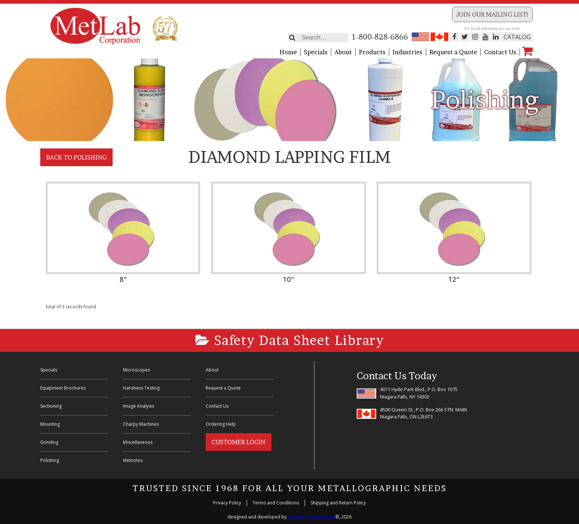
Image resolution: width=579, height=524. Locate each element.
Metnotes (133, 460)
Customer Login (238, 442)
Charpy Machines (141, 424)
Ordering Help (221, 424)
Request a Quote (453, 52)
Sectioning (51, 406)
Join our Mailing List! (492, 14)
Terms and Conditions (276, 503)
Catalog (517, 37)
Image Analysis (138, 406)
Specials (316, 52)
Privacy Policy (227, 503)
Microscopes (136, 370)
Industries (407, 52)
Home (288, 52)
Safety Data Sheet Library (289, 340)
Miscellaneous (138, 442)
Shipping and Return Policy (338, 503)
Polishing (49, 460)
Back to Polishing (76, 157)
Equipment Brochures (63, 388)
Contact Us (500, 52)
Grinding (49, 442)
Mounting (50, 424)
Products (372, 52)
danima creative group (311, 517)
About (343, 52)
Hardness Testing (141, 388)
